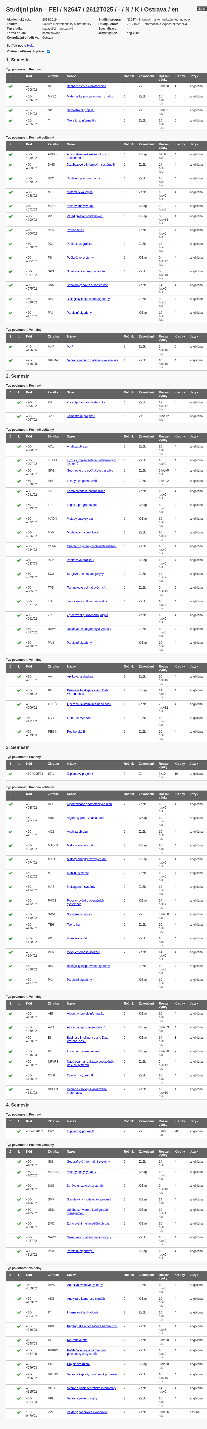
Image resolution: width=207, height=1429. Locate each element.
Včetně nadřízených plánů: (26, 51)
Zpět (201, 9)
